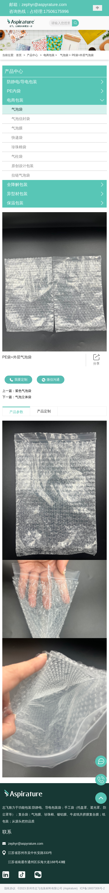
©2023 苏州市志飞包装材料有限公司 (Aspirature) (48, 888)
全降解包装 (17, 184)
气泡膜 (17, 128)
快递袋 (17, 138)
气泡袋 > (65, 55)
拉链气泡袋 (20, 175)
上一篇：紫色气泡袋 (16, 391)
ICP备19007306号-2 (92, 888)
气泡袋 (17, 109)
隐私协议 (9, 888)
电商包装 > (50, 55)
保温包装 (15, 203)
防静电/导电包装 (22, 82)
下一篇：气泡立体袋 (16, 397)
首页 (19, 55)
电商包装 (15, 100)
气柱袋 (17, 156)
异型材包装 (17, 193)
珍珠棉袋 (18, 147)
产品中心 (32, 55)
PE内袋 (14, 91)
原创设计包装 (22, 166)
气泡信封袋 (20, 119)
